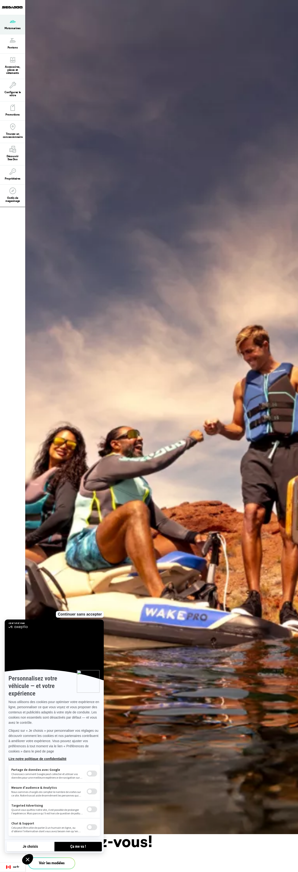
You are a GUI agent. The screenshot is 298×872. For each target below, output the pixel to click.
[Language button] (12, 867)
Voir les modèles (52, 863)
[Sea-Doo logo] (12, 7)
